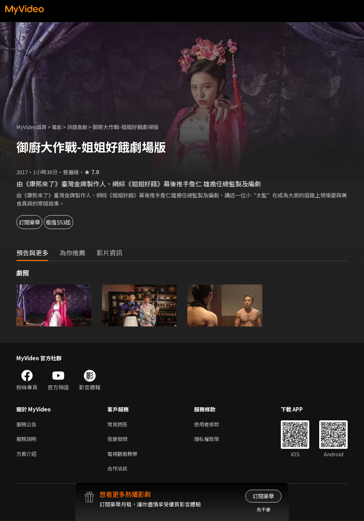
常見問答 (118, 424)
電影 (59, 127)
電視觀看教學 (123, 454)
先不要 (264, 509)
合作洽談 (118, 469)
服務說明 (27, 439)
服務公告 (27, 424)
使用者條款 (209, 424)
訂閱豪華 (36, 222)
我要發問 (118, 439)
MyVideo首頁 (32, 127)
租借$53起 (82, 222)
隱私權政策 (209, 439)
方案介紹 (27, 454)
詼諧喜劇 (80, 127)
